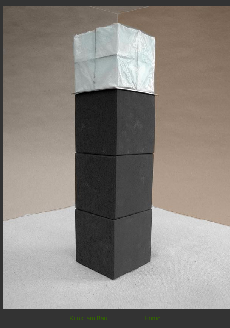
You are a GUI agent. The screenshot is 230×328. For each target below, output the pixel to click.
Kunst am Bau (89, 318)
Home (153, 318)
